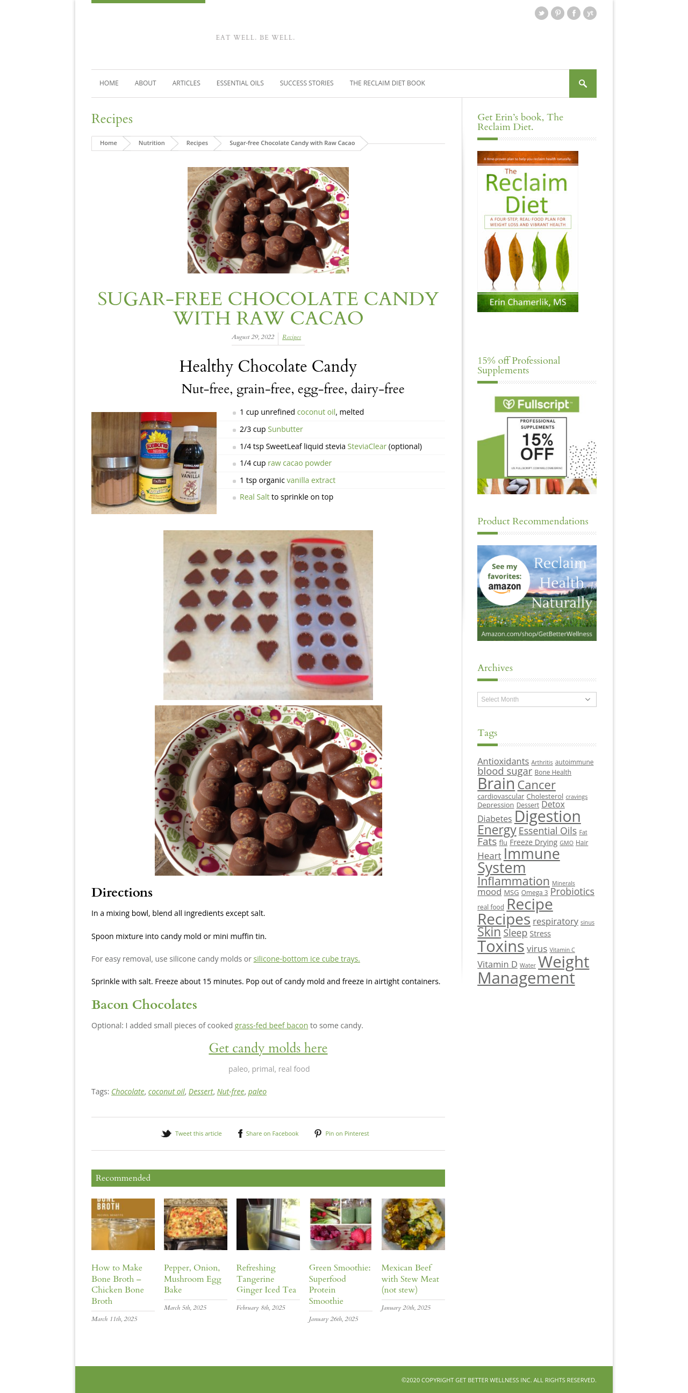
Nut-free (231, 1091)
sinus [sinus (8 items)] (587, 922)
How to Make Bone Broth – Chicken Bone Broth (117, 1284)
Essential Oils (240, 82)
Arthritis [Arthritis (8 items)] (542, 762)
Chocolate (127, 1091)
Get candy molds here (268, 1048)
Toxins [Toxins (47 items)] (501, 945)
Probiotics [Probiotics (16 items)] (572, 890)
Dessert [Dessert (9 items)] (528, 804)
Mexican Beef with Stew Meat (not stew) (410, 1278)
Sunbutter (285, 428)
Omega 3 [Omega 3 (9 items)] (534, 891)
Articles (186, 82)
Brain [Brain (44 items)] (496, 783)
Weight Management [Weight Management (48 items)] (533, 968)
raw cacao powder (300, 462)
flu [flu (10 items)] (503, 842)
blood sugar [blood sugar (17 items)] (504, 770)
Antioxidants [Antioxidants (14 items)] (503, 761)
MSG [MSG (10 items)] (511, 892)
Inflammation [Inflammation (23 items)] (513, 880)
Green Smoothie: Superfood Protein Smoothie (340, 1284)
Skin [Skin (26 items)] (489, 931)
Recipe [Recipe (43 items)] (529, 903)
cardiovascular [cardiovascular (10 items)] (500, 795)
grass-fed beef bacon (271, 1025)
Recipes (112, 118)
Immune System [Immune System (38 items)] (518, 860)
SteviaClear (368, 446)
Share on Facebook (272, 1133)
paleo (257, 1091)
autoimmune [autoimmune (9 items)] (574, 761)
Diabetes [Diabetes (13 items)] (494, 819)
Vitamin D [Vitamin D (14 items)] (497, 963)
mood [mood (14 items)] (489, 891)
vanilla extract (311, 479)
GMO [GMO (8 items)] (567, 842)
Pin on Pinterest (347, 1133)
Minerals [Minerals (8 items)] (563, 882)
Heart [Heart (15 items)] (489, 855)
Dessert (201, 1091)
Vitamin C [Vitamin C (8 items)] (562, 949)
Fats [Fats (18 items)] (487, 841)
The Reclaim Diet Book (387, 82)
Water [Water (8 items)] (528, 965)
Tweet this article (198, 1133)
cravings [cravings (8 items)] (576, 796)
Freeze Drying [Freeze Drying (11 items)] (533, 841)
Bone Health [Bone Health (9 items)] (553, 771)
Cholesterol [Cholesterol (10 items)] (545, 795)
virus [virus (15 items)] (537, 948)
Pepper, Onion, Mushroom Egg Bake (192, 1278)
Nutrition (152, 142)
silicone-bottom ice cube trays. (307, 958)
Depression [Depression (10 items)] (495, 804)
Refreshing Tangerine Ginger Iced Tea (266, 1278)
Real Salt (254, 497)
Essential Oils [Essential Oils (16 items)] (548, 830)
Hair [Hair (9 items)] (582, 842)
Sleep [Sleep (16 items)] (515, 932)
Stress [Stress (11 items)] (540, 933)
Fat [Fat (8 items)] (583, 831)
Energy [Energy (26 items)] (496, 829)
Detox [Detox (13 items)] (552, 804)
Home (109, 82)
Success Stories (307, 82)
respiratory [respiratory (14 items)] (555, 920)
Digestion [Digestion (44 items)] (547, 816)
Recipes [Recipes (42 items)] (504, 918)
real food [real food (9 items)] (490, 907)
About (145, 82)
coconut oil (315, 412)
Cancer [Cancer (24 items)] (536, 784)
